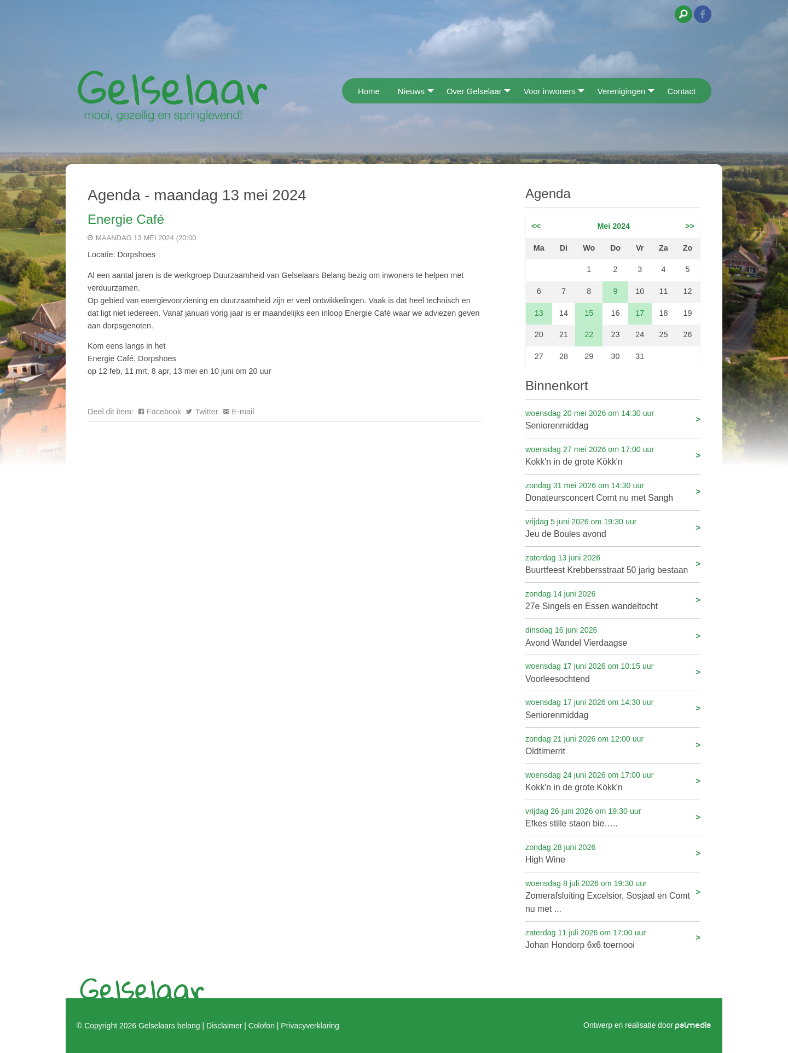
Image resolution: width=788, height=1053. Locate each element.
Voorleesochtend (612, 672)
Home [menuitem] (369, 91)
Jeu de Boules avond (612, 527)
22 (588, 334)
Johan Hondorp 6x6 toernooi (612, 938)
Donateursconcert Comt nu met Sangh (612, 491)
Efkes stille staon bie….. (612, 817)
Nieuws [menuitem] (411, 91)
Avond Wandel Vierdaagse (612, 635)
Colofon (261, 1025)
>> (689, 226)
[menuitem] (345, 90)
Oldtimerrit (612, 744)
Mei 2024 (613, 226)
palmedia (693, 1025)
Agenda (548, 193)
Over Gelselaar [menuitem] (474, 91)
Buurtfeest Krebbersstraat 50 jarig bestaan (612, 563)
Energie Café (126, 219)
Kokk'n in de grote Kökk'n (612, 455)
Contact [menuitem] (681, 91)
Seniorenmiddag (612, 419)
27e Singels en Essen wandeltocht (612, 599)
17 (639, 313)
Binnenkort (556, 385)
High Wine (612, 853)
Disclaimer (224, 1025)
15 (588, 313)
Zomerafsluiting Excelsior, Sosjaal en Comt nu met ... (612, 895)
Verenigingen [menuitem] (622, 91)
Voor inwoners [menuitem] (550, 91)
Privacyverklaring (310, 1025)
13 (539, 313)
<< (536, 226)
